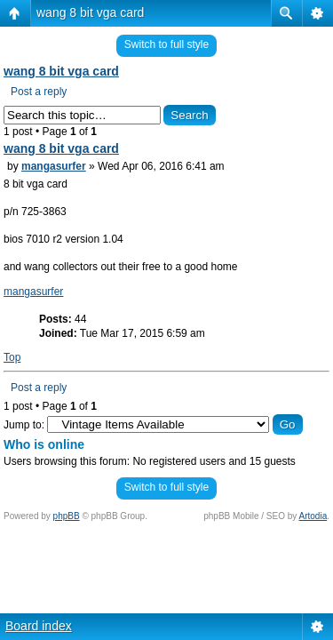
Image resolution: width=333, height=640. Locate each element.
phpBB (66, 516)
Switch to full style (166, 44)
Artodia (313, 516)
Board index (38, 626)
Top (12, 357)
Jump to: (24, 425)
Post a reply (39, 91)
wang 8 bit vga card (90, 12)
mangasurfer (53, 166)
